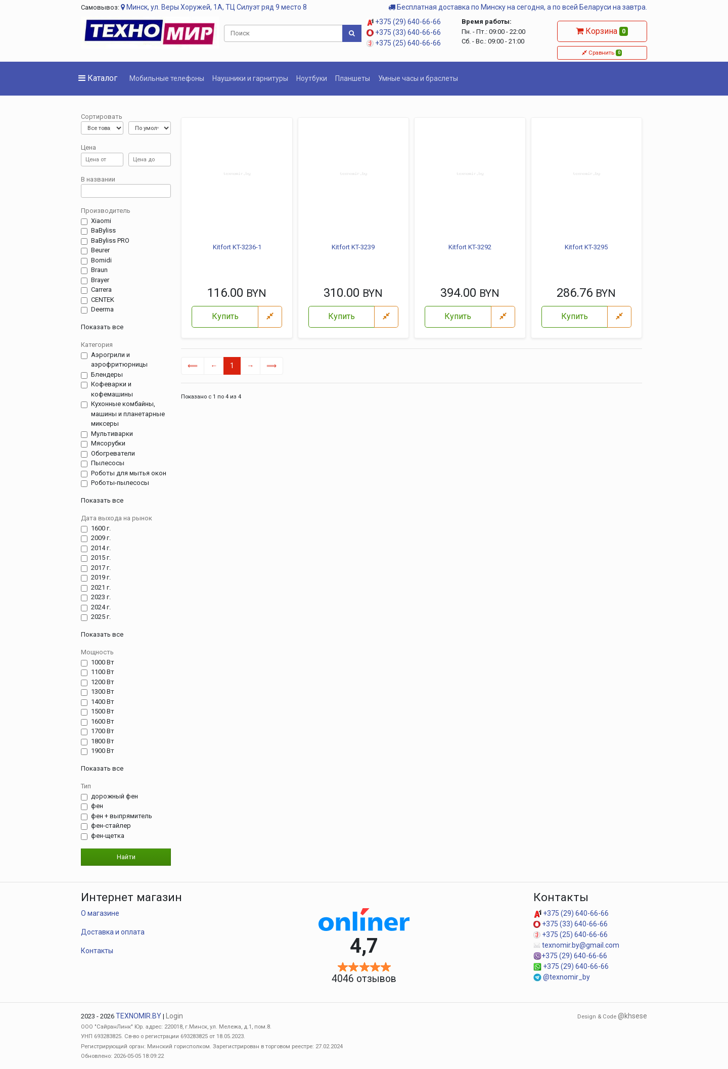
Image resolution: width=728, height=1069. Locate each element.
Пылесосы (107, 463)
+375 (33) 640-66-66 (404, 32)
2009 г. (101, 538)
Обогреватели (113, 454)
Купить (225, 316)
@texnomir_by (561, 977)
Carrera (101, 290)
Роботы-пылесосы (120, 483)
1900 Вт (102, 751)
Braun (99, 270)
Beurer (100, 250)
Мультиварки (112, 434)
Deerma (102, 309)
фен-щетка (107, 836)
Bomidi (101, 260)
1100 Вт (102, 672)
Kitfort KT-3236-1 (237, 247)
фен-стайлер (111, 826)
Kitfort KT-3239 (353, 247)
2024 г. (101, 607)
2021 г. (101, 588)
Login (174, 1016)
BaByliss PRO (110, 241)
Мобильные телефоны (166, 78)
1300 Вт (102, 692)
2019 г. (101, 577)
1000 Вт (102, 662)
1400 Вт (102, 702)
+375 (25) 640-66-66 (404, 43)
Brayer (100, 280)
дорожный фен (114, 796)
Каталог (97, 78)
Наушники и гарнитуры (250, 78)
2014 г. (101, 548)
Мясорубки (108, 443)
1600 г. (101, 528)
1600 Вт (102, 722)
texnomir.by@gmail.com (576, 945)
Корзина (602, 31)
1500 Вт (102, 711)
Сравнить (602, 52)
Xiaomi (101, 221)
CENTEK (102, 300)
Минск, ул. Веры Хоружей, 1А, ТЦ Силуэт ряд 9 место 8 (214, 7)
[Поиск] (283, 33)
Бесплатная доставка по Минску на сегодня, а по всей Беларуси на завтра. (517, 7)
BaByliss (103, 231)
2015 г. (101, 558)
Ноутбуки (311, 78)
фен (97, 806)
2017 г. (101, 568)
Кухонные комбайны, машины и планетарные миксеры (128, 413)
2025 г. (101, 617)
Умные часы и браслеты (418, 78)
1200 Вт (102, 682)
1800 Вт (102, 741)
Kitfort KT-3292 (469, 247)
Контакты (97, 951)
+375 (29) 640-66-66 (404, 22)
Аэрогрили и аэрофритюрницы (119, 360)
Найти (126, 857)
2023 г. (101, 597)
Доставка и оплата (113, 932)
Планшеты (352, 78)
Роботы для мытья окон (128, 473)
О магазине (100, 913)
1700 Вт (102, 731)
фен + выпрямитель (121, 816)
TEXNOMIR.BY (138, 1016)
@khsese (632, 1016)
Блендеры (107, 375)
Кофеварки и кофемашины (112, 389)
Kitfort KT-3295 (586, 247)
